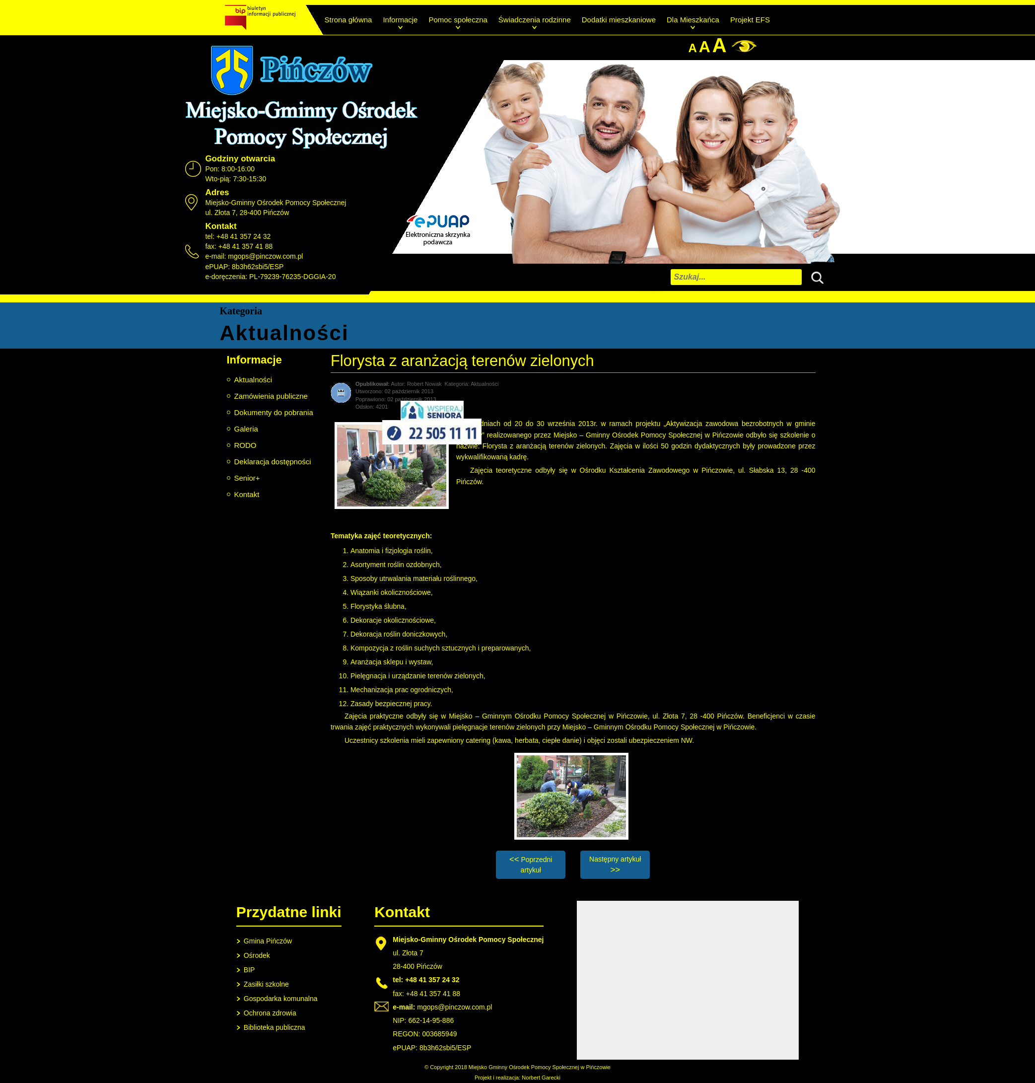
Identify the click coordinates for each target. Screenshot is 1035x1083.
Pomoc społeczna (457, 19)
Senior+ (247, 478)
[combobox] (736, 277)
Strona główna (348, 19)
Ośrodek (257, 955)
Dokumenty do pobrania (273, 412)
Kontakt (247, 494)
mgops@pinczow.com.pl (265, 256)
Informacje (400, 19)
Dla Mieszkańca (693, 19)
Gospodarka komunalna (281, 999)
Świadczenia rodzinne (534, 19)
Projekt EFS (750, 19)
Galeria (246, 429)
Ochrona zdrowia (270, 1013)
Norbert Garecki (541, 1078)
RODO (245, 445)
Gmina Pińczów (268, 941)
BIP (249, 970)
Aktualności (253, 379)
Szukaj (815, 276)
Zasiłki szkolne (266, 984)
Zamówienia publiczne (271, 396)
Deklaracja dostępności (272, 461)
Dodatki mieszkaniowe (619, 19)
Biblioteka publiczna (274, 1027)
